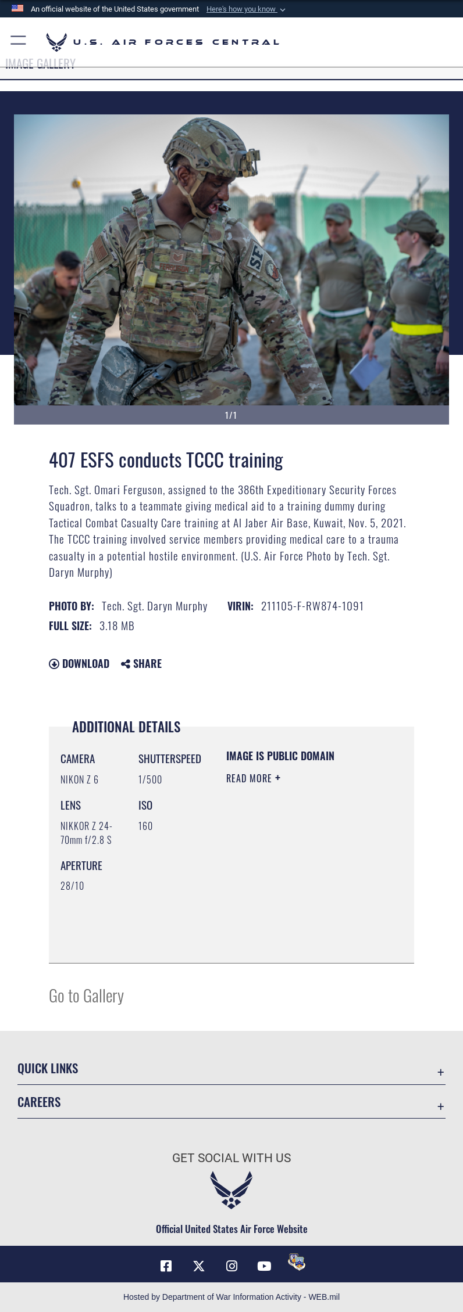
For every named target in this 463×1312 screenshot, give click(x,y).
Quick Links (47, 1068)
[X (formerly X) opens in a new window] (199, 1266)
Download (79, 663)
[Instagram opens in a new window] (231, 1266)
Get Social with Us (231, 1158)
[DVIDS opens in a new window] (296, 1262)
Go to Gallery (86, 994)
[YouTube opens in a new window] (264, 1266)
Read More (250, 778)
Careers (38, 1101)
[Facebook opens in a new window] (166, 1266)
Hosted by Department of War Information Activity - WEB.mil (231, 1297)
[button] (247, 9)
